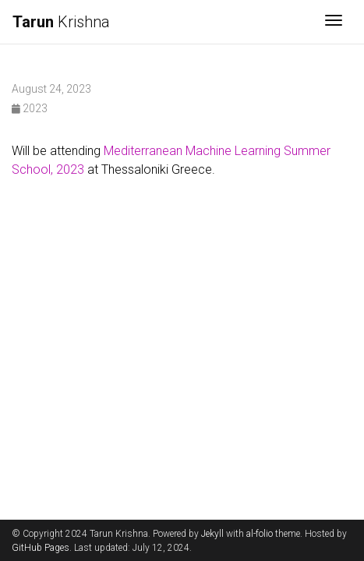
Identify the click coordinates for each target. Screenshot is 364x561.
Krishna (61, 21)
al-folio (259, 533)
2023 (30, 108)
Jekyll (212, 533)
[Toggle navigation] (334, 22)
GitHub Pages (40, 547)
